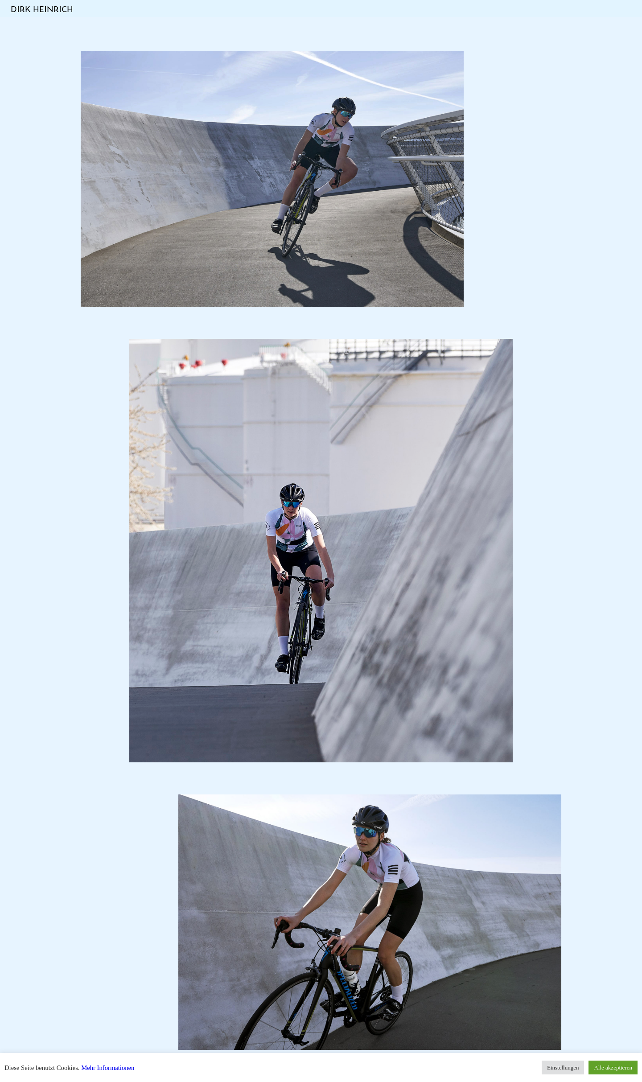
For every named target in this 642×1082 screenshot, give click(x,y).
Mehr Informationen (107, 1067)
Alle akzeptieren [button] (613, 1067)
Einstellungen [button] (563, 1067)
